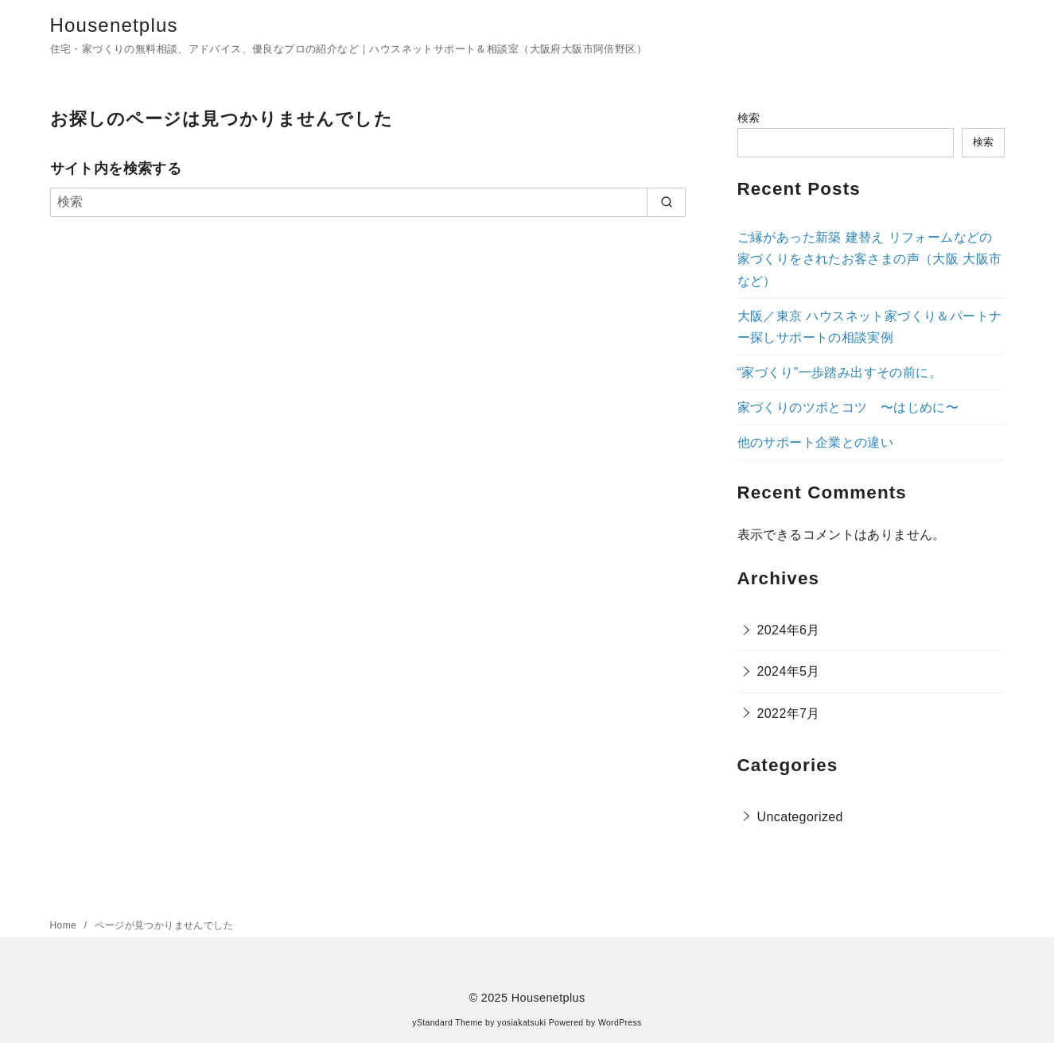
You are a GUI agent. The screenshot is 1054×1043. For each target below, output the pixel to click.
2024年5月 (788, 671)
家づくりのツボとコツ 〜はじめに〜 (848, 407)
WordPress (620, 1022)
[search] (666, 202)
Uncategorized (800, 817)
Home (65, 925)
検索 (748, 117)
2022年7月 (788, 713)
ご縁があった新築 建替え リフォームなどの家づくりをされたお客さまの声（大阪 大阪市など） (869, 259)
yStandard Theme (447, 1022)
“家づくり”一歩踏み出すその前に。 (839, 372)
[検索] (368, 202)
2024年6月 (788, 630)
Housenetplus (114, 25)
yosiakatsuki (521, 1022)
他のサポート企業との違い (815, 442)
